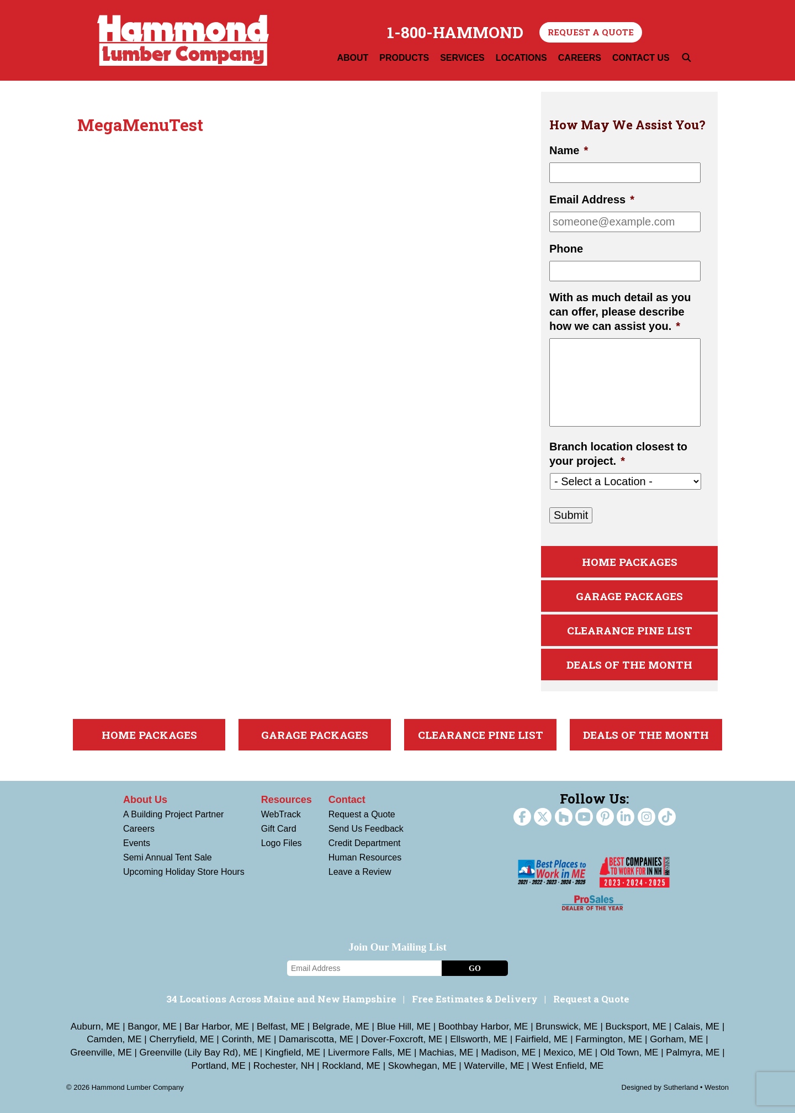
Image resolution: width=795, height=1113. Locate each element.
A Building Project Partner (173, 814)
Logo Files (281, 843)
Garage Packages (629, 596)
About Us (145, 799)
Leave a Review (359, 871)
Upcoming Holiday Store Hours (184, 871)
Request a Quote (591, 32)
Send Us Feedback (366, 828)
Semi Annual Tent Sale (167, 857)
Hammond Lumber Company (183, 40)
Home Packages (629, 562)
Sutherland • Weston (696, 1087)
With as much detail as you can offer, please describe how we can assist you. (620, 311)
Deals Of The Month (629, 664)
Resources (286, 799)
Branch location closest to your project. (618, 453)
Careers (139, 828)
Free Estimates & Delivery (475, 999)
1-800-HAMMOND (455, 32)
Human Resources (365, 857)
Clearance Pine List (629, 630)
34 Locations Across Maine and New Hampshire (281, 999)
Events (136, 843)
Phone (566, 249)
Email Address (591, 199)
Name (568, 150)
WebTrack (281, 814)
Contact (346, 799)
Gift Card (278, 828)
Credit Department (364, 843)
